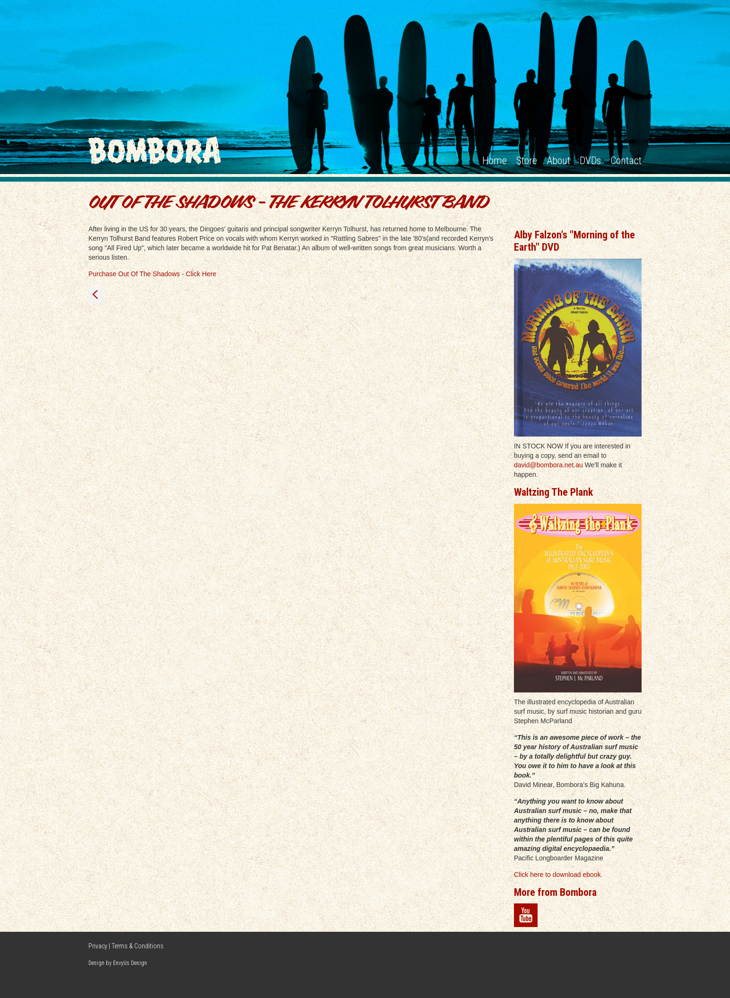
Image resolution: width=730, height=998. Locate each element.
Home (494, 160)
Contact (626, 160)
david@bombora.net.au (548, 465)
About (558, 160)
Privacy (97, 946)
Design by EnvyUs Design (117, 963)
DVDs (590, 160)
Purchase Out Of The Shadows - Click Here (152, 274)
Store (526, 160)
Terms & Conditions (138, 946)
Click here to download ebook (557, 874)
